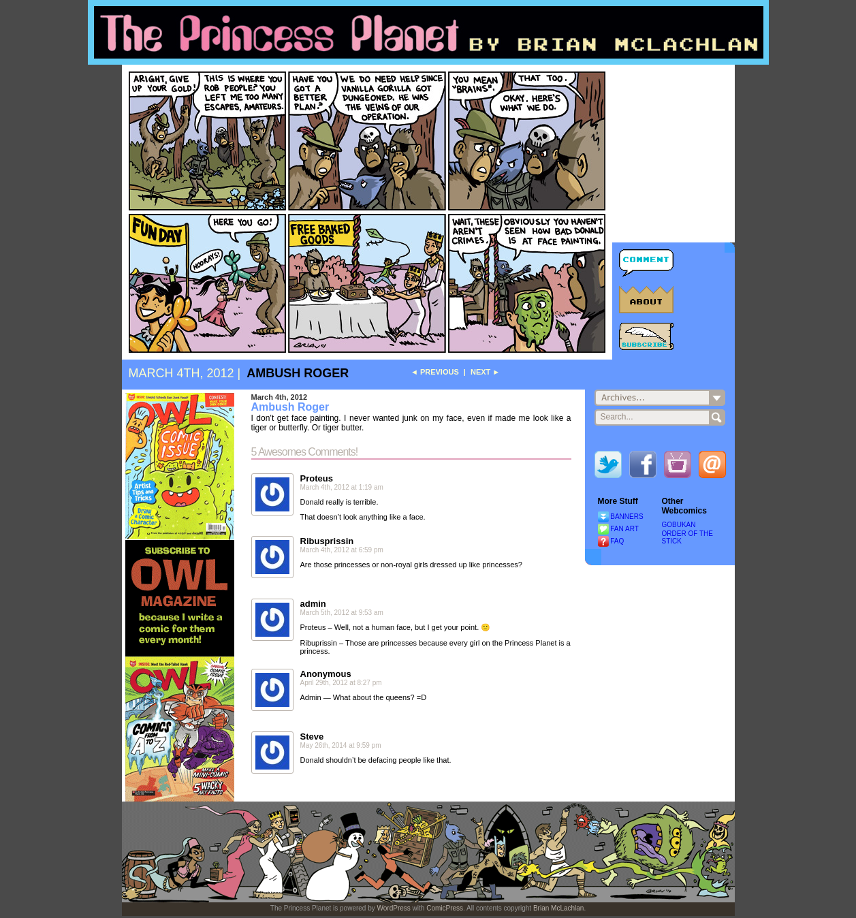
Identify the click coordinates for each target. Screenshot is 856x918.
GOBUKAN (679, 524)
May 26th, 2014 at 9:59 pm (340, 745)
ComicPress (444, 908)
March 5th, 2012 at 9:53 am (341, 612)
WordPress (394, 908)
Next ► (485, 372)
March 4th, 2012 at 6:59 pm (341, 550)
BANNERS (626, 516)
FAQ (617, 541)
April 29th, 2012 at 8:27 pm (341, 682)
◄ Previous (435, 372)
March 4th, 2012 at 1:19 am (341, 487)
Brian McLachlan (558, 908)
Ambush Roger (298, 373)
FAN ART (624, 529)
